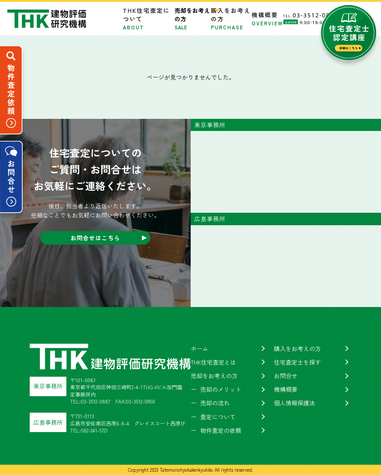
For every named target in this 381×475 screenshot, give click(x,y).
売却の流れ (215, 402)
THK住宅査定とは (213, 362)
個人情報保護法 (294, 402)
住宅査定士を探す (297, 362)
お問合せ (285, 375)
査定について (217, 416)
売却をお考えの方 (214, 375)
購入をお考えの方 (297, 348)
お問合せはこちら (95, 237)
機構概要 (267, 18)
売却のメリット (220, 389)
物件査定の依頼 (220, 430)
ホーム (199, 348)
